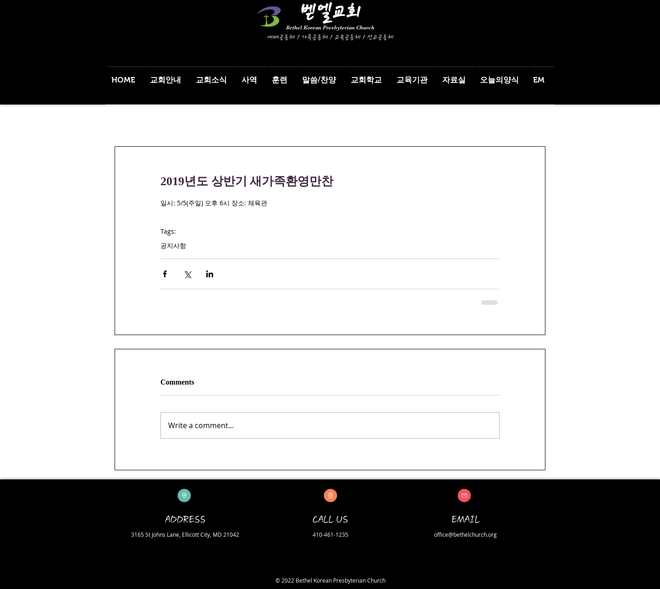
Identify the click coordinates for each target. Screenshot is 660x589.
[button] (169, 75)
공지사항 (173, 245)
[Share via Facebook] (164, 274)
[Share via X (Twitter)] (187, 274)
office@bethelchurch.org (465, 534)
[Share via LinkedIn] (209, 274)
